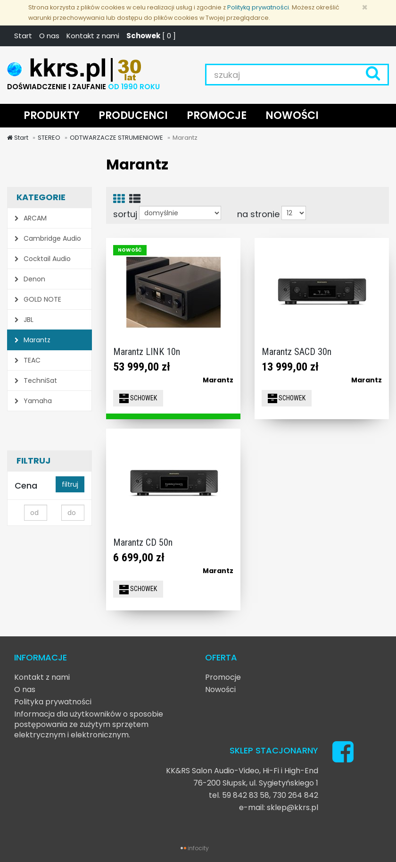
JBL (24, 319)
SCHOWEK (138, 398)
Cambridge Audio (48, 238)
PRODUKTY (52, 115)
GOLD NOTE (38, 299)
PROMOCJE (217, 115)
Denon (30, 279)
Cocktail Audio (43, 258)
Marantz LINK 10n (146, 351)
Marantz (32, 340)
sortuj (125, 214)
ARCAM (31, 218)
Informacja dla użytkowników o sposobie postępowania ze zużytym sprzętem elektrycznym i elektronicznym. (88, 724)
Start (23, 36)
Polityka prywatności (52, 701)
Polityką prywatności (258, 7)
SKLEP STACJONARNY (274, 750)
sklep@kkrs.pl (292, 807)
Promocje (223, 677)
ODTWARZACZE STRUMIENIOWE (116, 137)
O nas (49, 36)
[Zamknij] (365, 7)
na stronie (258, 214)
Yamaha (33, 401)
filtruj (70, 484)
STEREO (49, 137)
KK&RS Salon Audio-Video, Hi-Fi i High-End (242, 770)
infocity (198, 848)
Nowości (220, 689)
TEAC (28, 360)
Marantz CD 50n (143, 542)
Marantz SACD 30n (296, 351)
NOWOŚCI (292, 115)
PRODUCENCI (133, 115)
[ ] (151, 36)
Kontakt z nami (92, 36)
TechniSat (36, 380)
